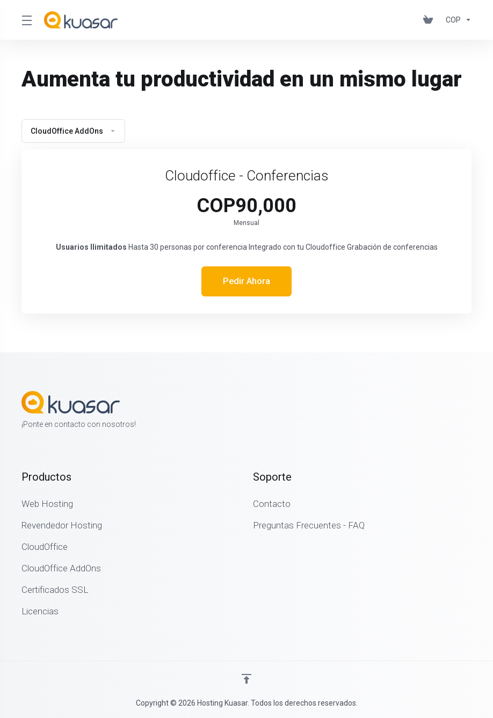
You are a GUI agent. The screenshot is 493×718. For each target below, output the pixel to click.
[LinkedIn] (471, 411)
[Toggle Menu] (26, 20)
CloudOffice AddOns (73, 131)
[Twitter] (454, 411)
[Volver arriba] (246, 679)
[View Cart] (430, 20)
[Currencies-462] (456, 20)
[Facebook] (437, 411)
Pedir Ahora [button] (246, 281)
